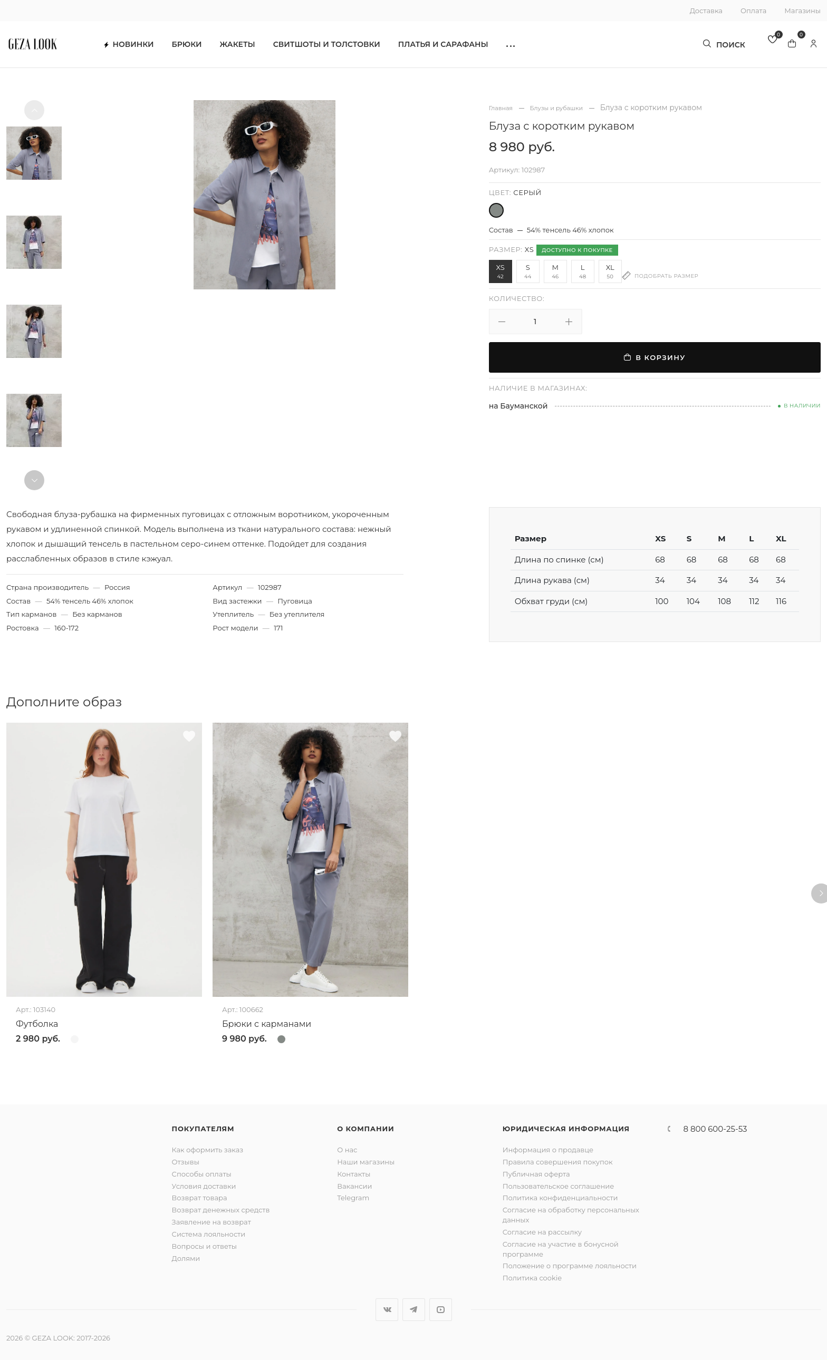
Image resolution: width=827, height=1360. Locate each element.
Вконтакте (387, 1309)
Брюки (209, 47)
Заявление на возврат (211, 1222)
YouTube (440, 1309)
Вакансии (354, 1186)
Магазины (802, 10)
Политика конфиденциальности (560, 1197)
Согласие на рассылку (542, 1232)
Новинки (151, 47)
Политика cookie (532, 1278)
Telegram (353, 1197)
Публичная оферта (536, 1174)
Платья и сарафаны (465, 47)
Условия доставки (204, 1186)
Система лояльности (209, 1234)
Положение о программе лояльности (570, 1265)
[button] (532, 47)
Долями (186, 1258)
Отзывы (185, 1162)
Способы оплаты (202, 1174)
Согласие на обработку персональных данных (571, 1215)
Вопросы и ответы (204, 1246)
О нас (347, 1149)
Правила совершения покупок (558, 1162)
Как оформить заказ (208, 1149)
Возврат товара (199, 1197)
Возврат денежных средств (221, 1210)
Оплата (753, 10)
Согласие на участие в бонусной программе (561, 1249)
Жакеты (259, 47)
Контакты (353, 1174)
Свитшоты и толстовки (348, 47)
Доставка (706, 10)
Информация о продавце (548, 1149)
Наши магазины (366, 1162)
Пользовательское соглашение (558, 1186)
